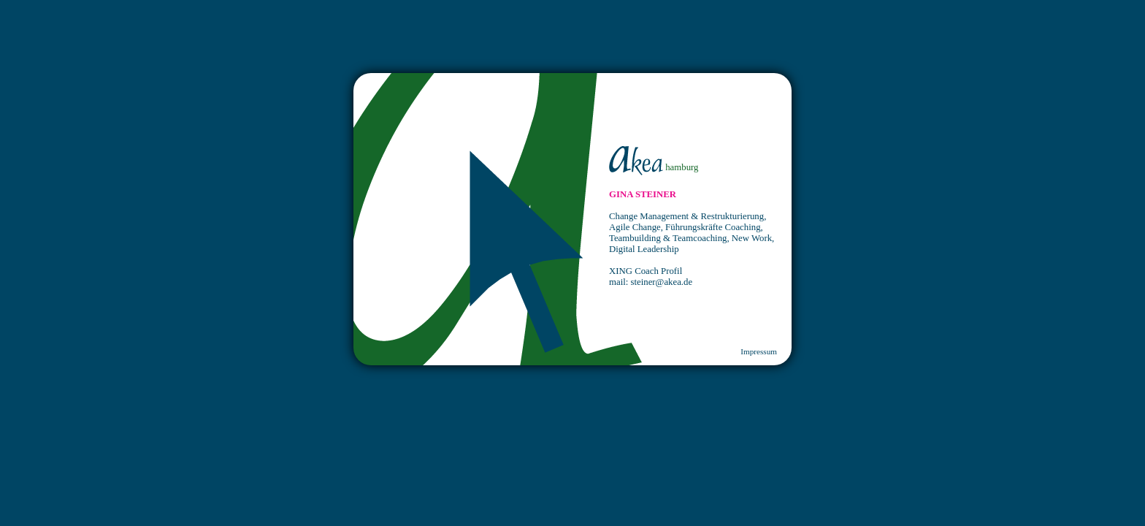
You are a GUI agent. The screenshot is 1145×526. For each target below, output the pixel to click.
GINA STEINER (642, 194)
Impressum (758, 351)
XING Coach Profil (645, 271)
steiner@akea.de (662, 282)
